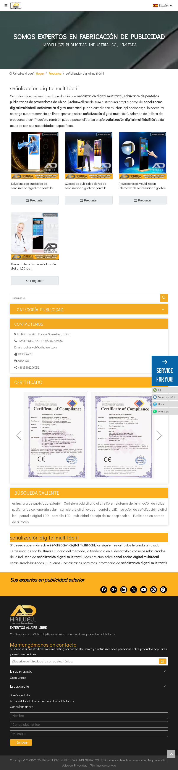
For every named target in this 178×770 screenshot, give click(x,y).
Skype (161, 404)
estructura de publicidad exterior (36, 503)
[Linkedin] (123, 589)
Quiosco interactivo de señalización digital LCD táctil (33, 266)
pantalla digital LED (34, 515)
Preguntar (34, 200)
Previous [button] (18, 435)
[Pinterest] (163, 589)
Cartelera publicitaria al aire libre (88, 503)
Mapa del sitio (157, 760)
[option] (55, 435)
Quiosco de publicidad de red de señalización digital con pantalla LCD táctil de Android (86, 185)
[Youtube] (143, 589)
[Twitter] (133, 589)
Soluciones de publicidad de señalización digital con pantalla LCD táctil (32, 185)
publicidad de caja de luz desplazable (101, 515)
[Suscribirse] (163, 661)
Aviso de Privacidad (74, 765)
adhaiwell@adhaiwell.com (40, 347)
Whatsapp (163, 411)
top (171, 754)
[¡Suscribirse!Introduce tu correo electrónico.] (81, 661)
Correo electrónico (167, 397)
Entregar (22, 742)
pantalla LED (108, 509)
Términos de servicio (103, 765)
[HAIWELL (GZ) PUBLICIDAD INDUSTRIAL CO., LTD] (23, 615)
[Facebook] (103, 589)
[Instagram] (153, 589)
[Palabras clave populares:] (164, 298)
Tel (159, 390)
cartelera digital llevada (77, 509)
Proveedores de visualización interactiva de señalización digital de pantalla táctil (142, 185)
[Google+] (113, 589)
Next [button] (159, 435)
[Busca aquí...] (85, 298)
